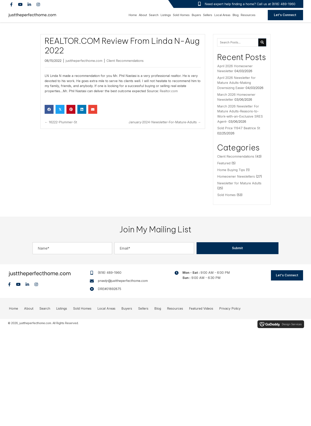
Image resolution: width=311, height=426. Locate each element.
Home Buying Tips (231, 170)
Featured (223, 163)
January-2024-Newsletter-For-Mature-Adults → (165, 122)
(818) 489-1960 (283, 4)
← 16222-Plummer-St (61, 122)
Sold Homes (226, 195)
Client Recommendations (125, 61)
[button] (11, 4)
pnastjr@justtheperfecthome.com (123, 281)
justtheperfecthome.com (84, 61)
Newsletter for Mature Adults (239, 183)
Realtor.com (169, 91)
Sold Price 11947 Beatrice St (238, 128)
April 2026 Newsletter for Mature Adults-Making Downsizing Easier (236, 83)
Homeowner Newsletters (236, 176)
